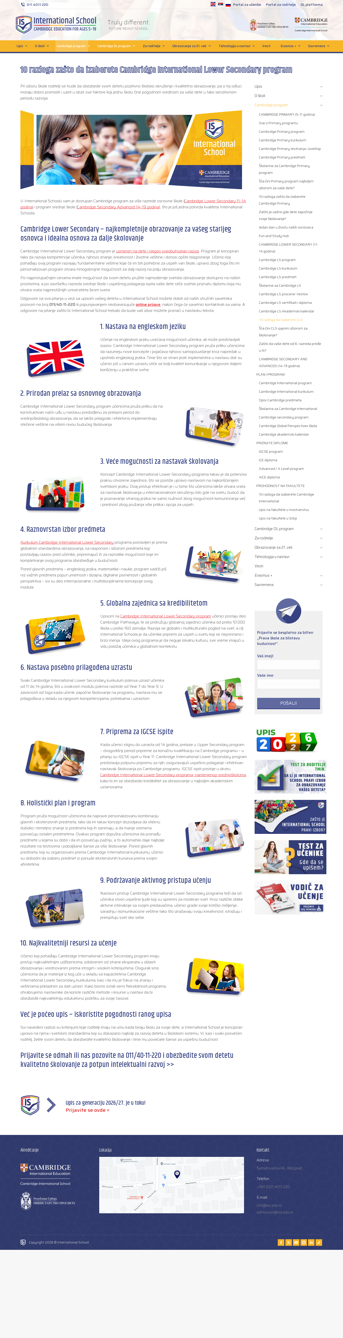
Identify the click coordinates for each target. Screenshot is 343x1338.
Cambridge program (72, 46)
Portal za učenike (247, 4)
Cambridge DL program (114, 46)
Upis (21, 46)
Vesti (266, 46)
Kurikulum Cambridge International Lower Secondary (67, 542)
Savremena (317, 46)
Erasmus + (289, 46)
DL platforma (312, 4)
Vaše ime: (265, 675)
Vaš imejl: (265, 656)
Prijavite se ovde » (87, 1110)
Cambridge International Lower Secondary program (165, 616)
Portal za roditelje (281, 4)
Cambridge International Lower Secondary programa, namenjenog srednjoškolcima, (173, 775)
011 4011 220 (34, 4)
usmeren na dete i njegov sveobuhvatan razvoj (157, 251)
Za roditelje (152, 46)
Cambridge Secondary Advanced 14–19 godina (118, 207)
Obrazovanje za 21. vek (190, 46)
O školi (40, 46)
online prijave (148, 304)
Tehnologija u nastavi (235, 46)
